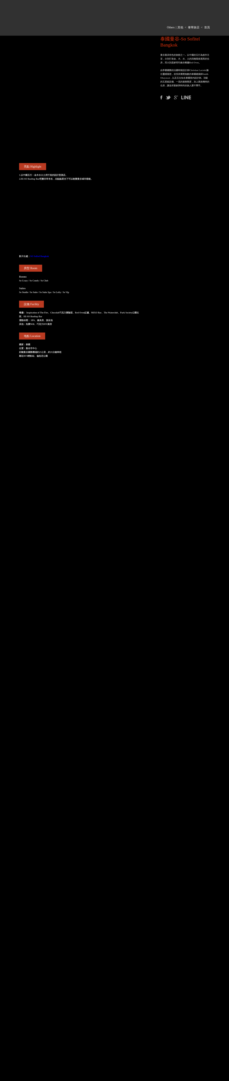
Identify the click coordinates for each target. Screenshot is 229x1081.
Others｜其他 (175, 27)
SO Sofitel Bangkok (39, 256)
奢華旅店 (193, 27)
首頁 (207, 27)
